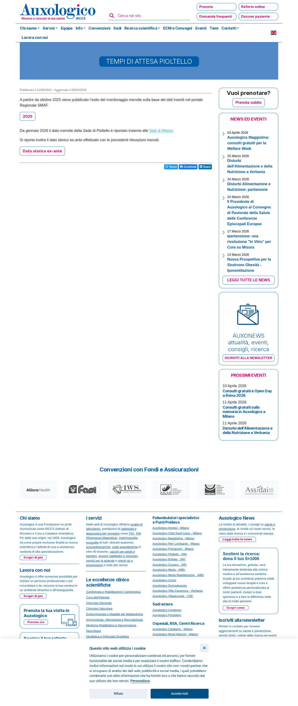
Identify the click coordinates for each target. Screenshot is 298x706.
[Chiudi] (204, 648)
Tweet (170, 166)
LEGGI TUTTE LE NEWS (248, 280)
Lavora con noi (34, 37)
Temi (214, 28)
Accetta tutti (179, 693)
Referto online (253, 7)
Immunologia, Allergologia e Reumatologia (114, 620)
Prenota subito (248, 102)
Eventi (201, 28)
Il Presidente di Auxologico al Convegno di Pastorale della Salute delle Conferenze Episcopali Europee (249, 213)
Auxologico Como (164, 580)
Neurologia (93, 631)
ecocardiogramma (98, 547)
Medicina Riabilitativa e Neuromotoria (111, 625)
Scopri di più (33, 557)
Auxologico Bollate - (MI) (169, 559)
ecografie (92, 542)
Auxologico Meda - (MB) (168, 570)
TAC (132, 533)
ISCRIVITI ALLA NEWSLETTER (248, 358)
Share (205, 166)
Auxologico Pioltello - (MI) (169, 554)
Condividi (188, 166)
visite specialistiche (125, 547)
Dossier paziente (255, 16)
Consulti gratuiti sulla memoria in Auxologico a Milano (244, 411)
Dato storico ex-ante (42, 151)
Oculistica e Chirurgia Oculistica (107, 636)
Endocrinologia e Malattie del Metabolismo (114, 614)
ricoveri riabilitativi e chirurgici (118, 556)
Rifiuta (118, 693)
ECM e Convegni (177, 28)
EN (273, 32)
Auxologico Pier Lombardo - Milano (176, 543)
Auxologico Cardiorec (166, 610)
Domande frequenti (215, 16)
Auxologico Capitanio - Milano (172, 629)
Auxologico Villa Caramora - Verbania (177, 590)
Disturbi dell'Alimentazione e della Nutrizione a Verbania (249, 166)
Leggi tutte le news (237, 539)
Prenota (206, 7)
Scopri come (236, 607)
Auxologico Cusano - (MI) (169, 564)
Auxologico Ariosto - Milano (170, 528)
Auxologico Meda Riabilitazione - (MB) (178, 575)
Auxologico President (166, 615)
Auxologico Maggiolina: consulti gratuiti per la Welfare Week (248, 143)
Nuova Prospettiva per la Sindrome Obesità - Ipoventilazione (249, 264)
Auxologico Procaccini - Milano (173, 549)
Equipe (67, 28)
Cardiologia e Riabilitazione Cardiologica (113, 592)
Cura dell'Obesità (97, 597)
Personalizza (140, 681)
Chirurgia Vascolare (99, 608)
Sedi (117, 28)
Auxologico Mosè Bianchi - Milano (175, 634)
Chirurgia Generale (99, 603)
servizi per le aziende (100, 560)
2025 (27, 116)
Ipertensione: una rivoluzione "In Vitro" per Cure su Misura (249, 241)
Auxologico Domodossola (169, 585)
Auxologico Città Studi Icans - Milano (177, 533)
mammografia (128, 538)
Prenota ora (35, 622)
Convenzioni (99, 28)
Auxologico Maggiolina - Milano (173, 538)
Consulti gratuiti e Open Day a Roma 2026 (247, 393)
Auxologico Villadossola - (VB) (172, 596)
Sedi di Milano (161, 131)
